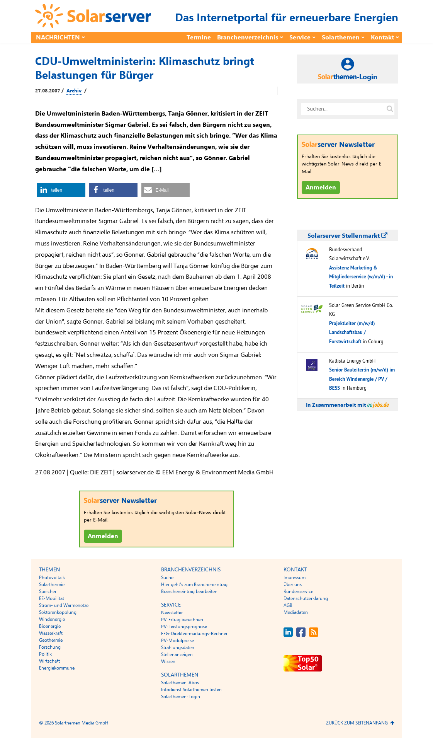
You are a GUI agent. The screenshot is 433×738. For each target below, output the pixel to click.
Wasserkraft (51, 633)
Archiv (74, 90)
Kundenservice (298, 591)
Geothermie (51, 640)
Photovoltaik (52, 577)
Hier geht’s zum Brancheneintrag (194, 584)
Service (300, 37)
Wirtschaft (49, 661)
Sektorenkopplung (57, 612)
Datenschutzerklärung (306, 598)
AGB (288, 605)
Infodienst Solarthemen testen (191, 690)
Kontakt (382, 37)
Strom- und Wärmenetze (63, 605)
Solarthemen (341, 37)
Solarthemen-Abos (180, 683)
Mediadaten (296, 612)
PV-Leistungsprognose (184, 627)
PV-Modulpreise (177, 640)
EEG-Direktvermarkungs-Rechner (194, 634)
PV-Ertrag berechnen (182, 620)
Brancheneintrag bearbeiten (189, 591)
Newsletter (172, 613)
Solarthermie (52, 584)
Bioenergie (50, 626)
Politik (45, 654)
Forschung (50, 647)
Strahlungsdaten (177, 647)
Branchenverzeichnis (247, 37)
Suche (167, 577)
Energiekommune (57, 668)
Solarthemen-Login (180, 697)
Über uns (293, 584)
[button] (61, 190)
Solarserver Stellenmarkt (347, 236)
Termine (199, 37)
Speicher (47, 591)
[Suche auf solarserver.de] (390, 109)
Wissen (168, 661)
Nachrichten (58, 37)
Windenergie (52, 619)
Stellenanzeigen (177, 654)
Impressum (295, 577)
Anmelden (103, 536)
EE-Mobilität (51, 598)
